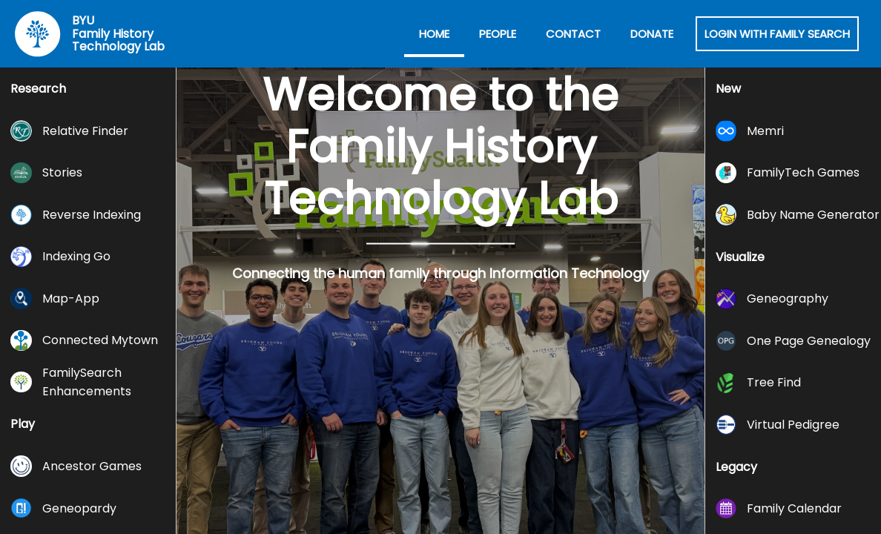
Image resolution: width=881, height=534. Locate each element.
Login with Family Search (777, 34)
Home (434, 34)
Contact (573, 34)
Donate (651, 34)
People (497, 34)
